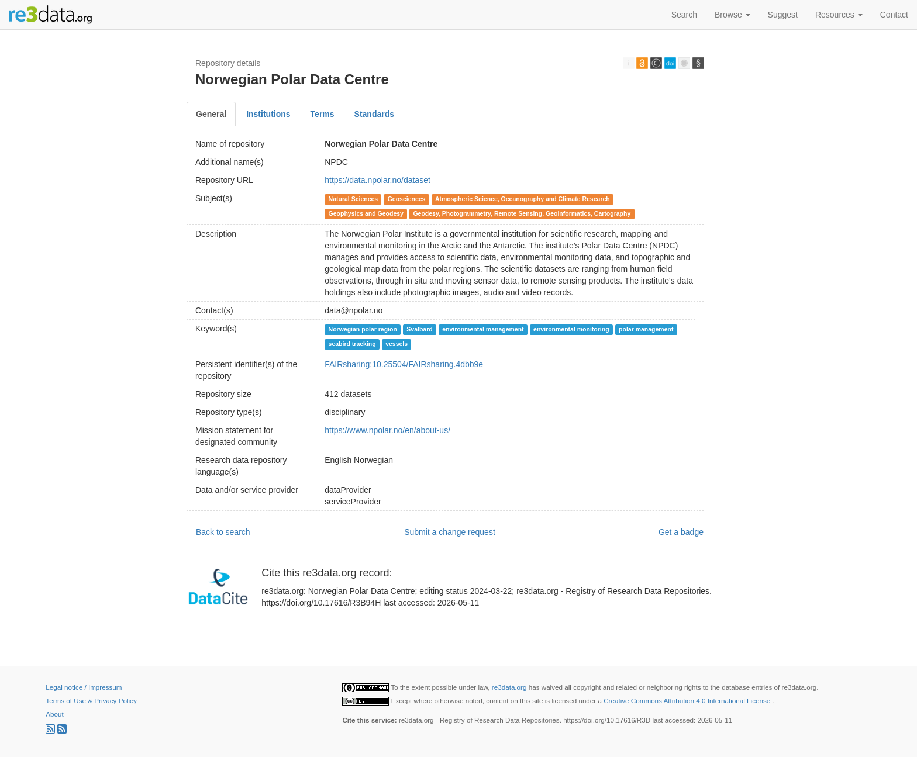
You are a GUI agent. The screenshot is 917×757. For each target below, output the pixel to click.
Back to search (223, 532)
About (54, 714)
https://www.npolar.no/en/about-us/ (387, 430)
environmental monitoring (571, 329)
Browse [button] (732, 14)
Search (684, 14)
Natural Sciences (353, 198)
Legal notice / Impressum (84, 687)
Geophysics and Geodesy (366, 213)
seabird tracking (352, 343)
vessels (396, 343)
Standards (374, 114)
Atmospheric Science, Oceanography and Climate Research (522, 198)
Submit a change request (449, 532)
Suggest (783, 14)
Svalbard (419, 329)
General (211, 114)
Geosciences (407, 198)
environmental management (482, 329)
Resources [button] (839, 14)
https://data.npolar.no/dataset (377, 180)
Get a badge (681, 532)
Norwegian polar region (363, 329)
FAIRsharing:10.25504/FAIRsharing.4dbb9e (404, 364)
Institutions (268, 114)
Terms (323, 114)
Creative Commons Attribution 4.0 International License (688, 700)
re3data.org (510, 687)
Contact (894, 14)
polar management (646, 329)
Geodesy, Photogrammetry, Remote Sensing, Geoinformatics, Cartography (521, 213)
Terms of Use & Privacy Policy (91, 700)
